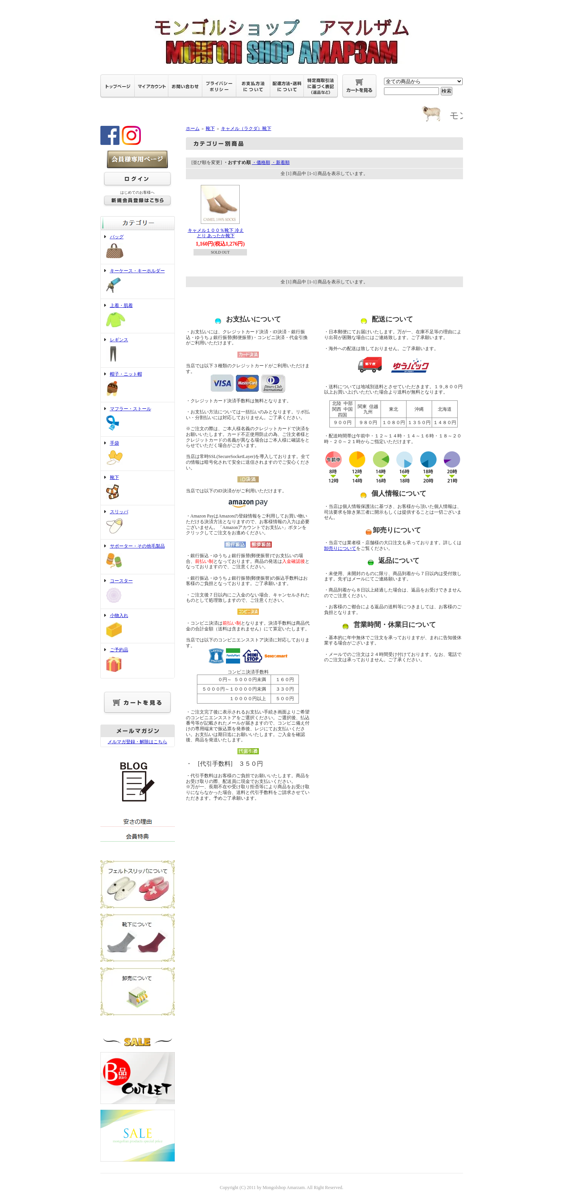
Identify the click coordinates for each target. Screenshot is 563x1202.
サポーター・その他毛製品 (137, 556)
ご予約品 (137, 660)
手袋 (137, 453)
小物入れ (137, 626)
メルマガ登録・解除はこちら (137, 741)
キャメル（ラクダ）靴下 (246, 128)
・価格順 (261, 162)
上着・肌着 (137, 316)
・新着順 (280, 162)
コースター (137, 591)
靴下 (137, 488)
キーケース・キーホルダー (137, 281)
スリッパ (137, 522)
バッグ (137, 247)
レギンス (137, 350)
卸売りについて (340, 548)
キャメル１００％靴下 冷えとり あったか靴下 (216, 233)
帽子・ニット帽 (137, 384)
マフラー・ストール (137, 419)
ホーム (193, 128)
